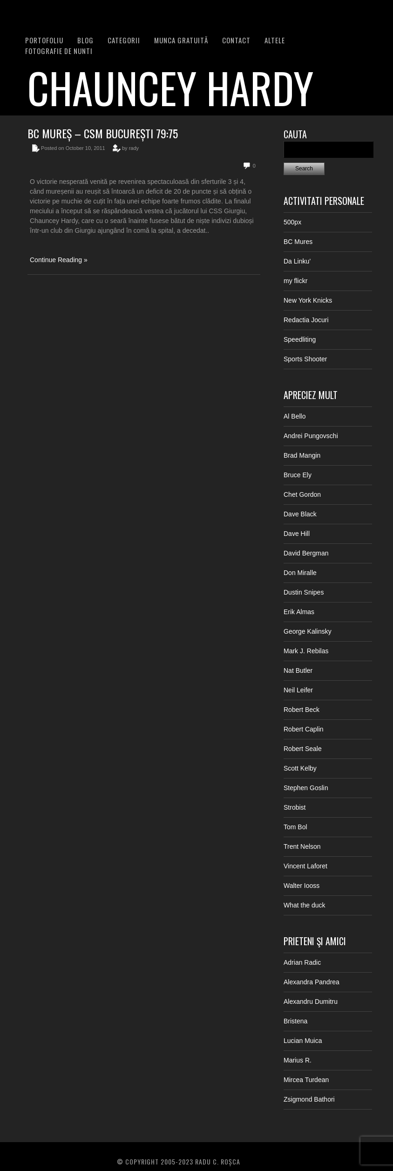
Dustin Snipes (304, 592)
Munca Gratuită (181, 40)
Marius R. (298, 1060)
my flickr (295, 280)
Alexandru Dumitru (311, 1001)
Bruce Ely (298, 475)
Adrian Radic (302, 962)
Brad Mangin (302, 455)
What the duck (304, 905)
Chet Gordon (302, 494)
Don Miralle (300, 572)
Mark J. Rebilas (306, 651)
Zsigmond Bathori (309, 1099)
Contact (236, 40)
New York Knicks (308, 300)
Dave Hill (297, 533)
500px (292, 222)
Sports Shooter (305, 359)
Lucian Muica (303, 1040)
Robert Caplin (304, 729)
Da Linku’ (297, 261)
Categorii (124, 40)
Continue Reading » (59, 260)
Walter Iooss (301, 885)
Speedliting (300, 339)
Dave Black (300, 514)
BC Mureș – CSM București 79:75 (102, 133)
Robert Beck (301, 709)
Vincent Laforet (305, 866)
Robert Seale (303, 748)
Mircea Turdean (306, 1079)
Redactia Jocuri (306, 320)
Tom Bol (295, 827)
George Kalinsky (308, 631)
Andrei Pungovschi (311, 436)
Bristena (295, 1021)
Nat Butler (298, 670)
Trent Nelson (302, 846)
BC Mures (298, 241)
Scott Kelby (300, 768)
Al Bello (294, 416)
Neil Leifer (298, 690)
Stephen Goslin (306, 788)
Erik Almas (299, 612)
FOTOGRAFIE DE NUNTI (59, 51)
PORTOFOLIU (44, 40)
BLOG (85, 40)
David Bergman (306, 553)
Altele (274, 40)
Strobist (294, 807)
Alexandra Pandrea (311, 982)
